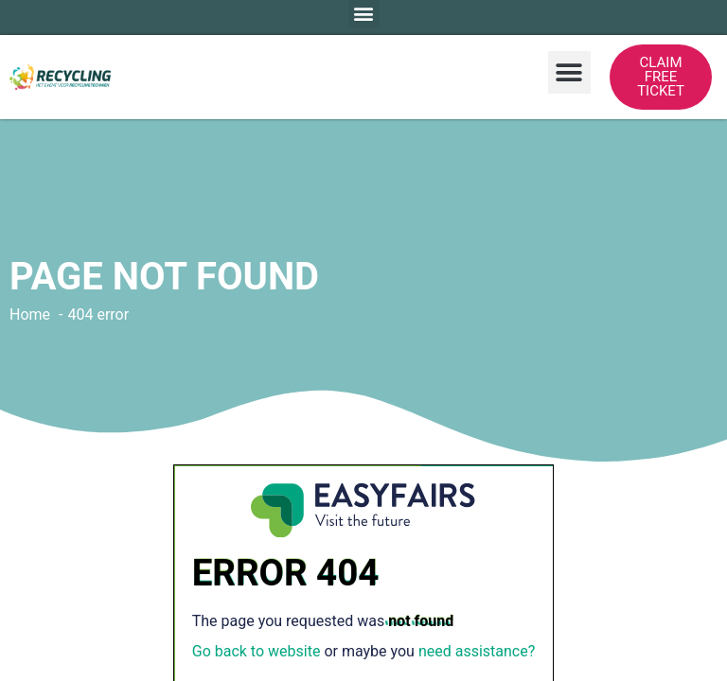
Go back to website (256, 651)
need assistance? (476, 651)
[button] (569, 72)
